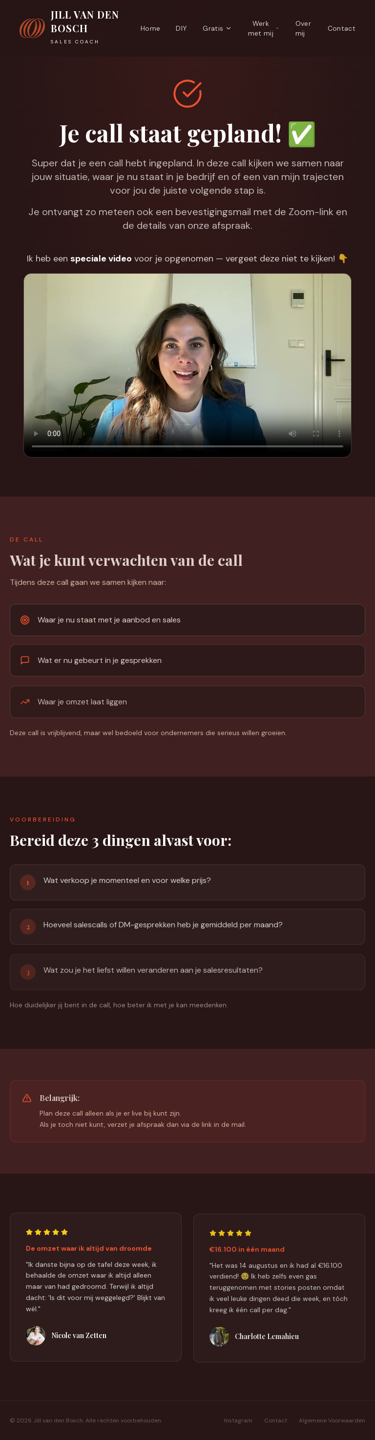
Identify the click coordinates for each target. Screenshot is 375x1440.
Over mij (303, 28)
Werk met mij (264, 28)
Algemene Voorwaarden (332, 1420)
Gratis (217, 28)
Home (150, 28)
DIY (181, 28)
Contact (341, 28)
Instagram (238, 1420)
